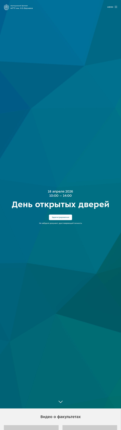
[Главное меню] (111, 7)
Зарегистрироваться (60, 217)
